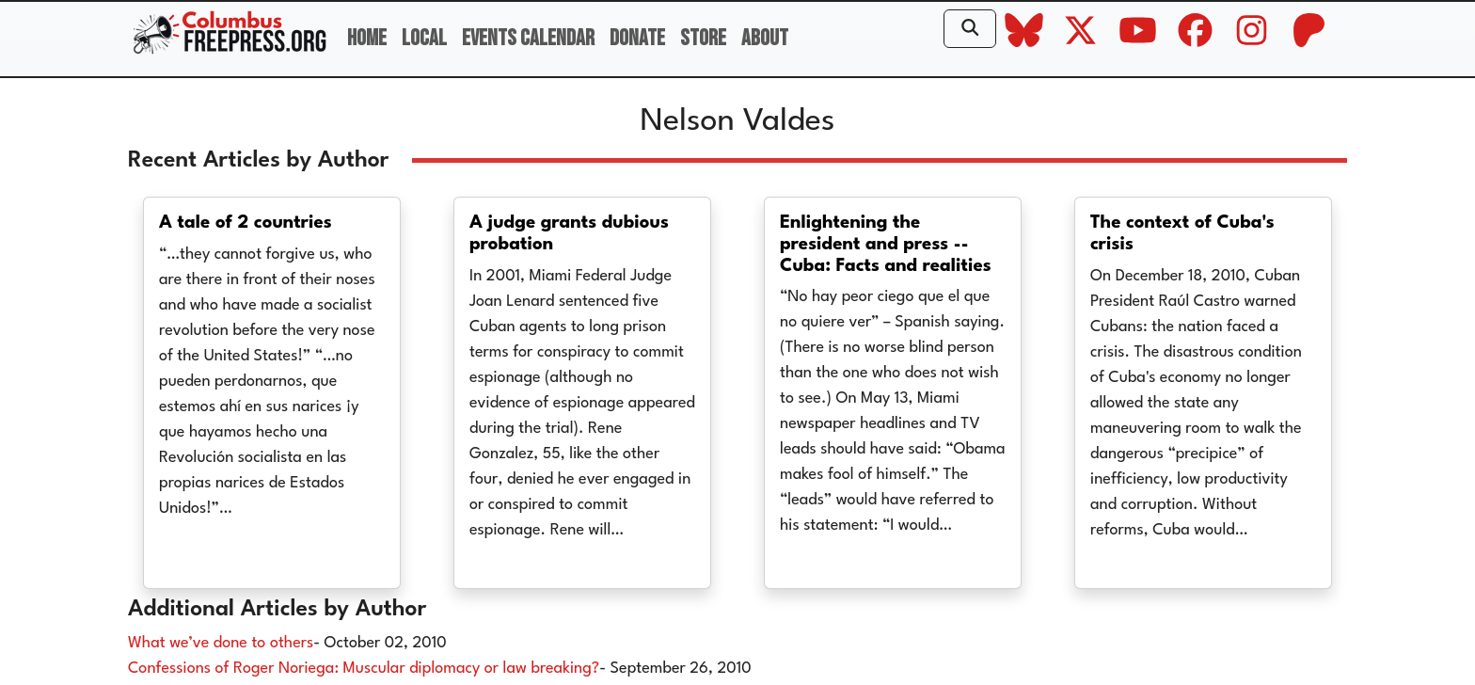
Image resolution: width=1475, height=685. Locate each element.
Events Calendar (528, 38)
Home (367, 38)
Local (424, 38)
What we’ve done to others (220, 643)
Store (703, 38)
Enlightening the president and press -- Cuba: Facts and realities (885, 245)
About (764, 38)
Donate (637, 38)
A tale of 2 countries (245, 223)
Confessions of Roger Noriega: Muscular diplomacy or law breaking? (363, 669)
